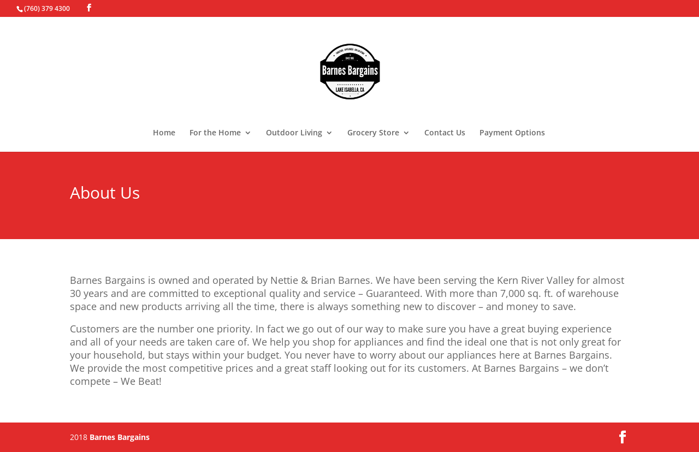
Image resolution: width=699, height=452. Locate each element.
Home (164, 133)
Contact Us (444, 133)
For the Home (215, 133)
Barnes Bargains (120, 437)
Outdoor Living (294, 133)
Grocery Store (373, 133)
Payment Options (512, 133)
